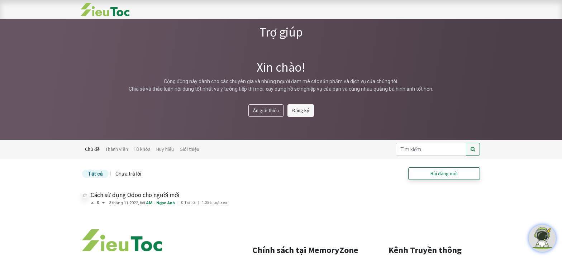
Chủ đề (92, 149)
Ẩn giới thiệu (266, 110)
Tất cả (95, 174)
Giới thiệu (189, 149)
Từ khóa (142, 149)
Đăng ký (300, 110)
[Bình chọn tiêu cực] (103, 202)
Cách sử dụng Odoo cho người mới (135, 195)
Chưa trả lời (128, 174)
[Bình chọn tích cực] (94, 202)
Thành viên (116, 149)
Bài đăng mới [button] (444, 173)
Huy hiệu (165, 149)
